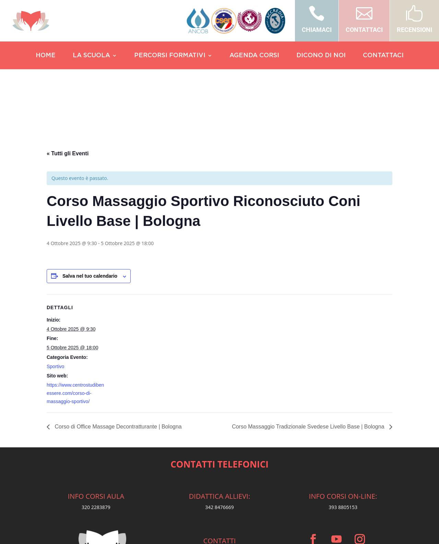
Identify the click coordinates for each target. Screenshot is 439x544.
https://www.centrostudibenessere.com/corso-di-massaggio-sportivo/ (75, 327)
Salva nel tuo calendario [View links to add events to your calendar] (89, 209)
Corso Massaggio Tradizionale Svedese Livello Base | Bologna (309, 360)
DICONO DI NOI (321, 56)
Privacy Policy (220, 527)
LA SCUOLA (91, 56)
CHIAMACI (317, 29)
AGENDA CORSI (254, 56)
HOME (46, 56)
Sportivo (55, 300)
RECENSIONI (414, 29)
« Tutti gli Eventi (67, 87)
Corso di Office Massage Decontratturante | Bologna (117, 360)
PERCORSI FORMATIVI (169, 56)
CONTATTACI (364, 29)
